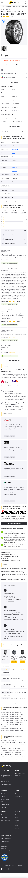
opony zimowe (8, 6)
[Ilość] (11, 875)
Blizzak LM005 (15, 167)
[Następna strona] (20, 703)
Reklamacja (3, 802)
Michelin (17, 817)
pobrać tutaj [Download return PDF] (11, 601)
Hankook (17, 820)
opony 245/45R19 (16, 6)
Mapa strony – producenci (4, 847)
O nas (16, 793)
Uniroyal (17, 825)
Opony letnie (4, 817)
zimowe (13, 153)
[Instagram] (8, 869)
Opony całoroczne (5, 820)
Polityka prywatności (6, 838)
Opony (2, 6)
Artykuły (3, 793)
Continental (17, 814)
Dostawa (3, 796)
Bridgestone (14, 163)
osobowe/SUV (15, 149)
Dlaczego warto (18, 796)
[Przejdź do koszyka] (25, 2)
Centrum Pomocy (5, 804)
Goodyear (17, 828)
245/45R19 (14, 171)
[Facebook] (2, 869)
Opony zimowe (4, 814)
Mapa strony (4, 844)
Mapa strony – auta (5, 850)
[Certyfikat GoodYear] (4, 857)
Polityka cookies (5, 841)
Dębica (16, 823)
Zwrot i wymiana (5, 799)
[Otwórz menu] (2, 2)
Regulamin (3, 807)
